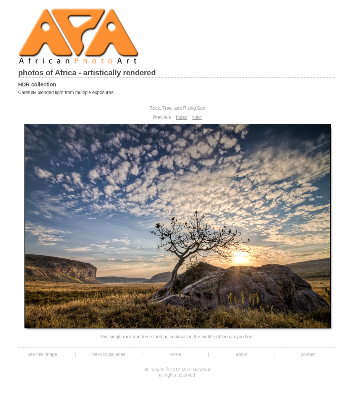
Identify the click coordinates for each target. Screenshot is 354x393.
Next (197, 117)
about (241, 354)
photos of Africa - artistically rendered (87, 72)
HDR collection (37, 84)
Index (181, 117)
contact (308, 354)
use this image (42, 354)
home (175, 354)
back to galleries (109, 354)
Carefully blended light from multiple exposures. (66, 92)
